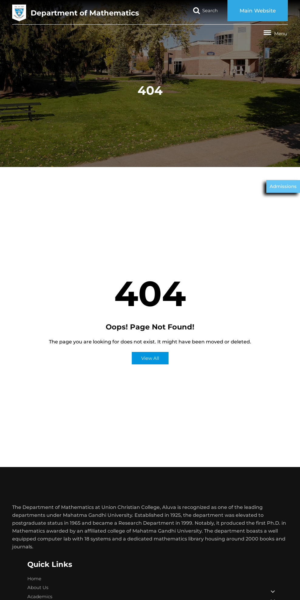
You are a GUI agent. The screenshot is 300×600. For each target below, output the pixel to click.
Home (34, 578)
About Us (37, 587)
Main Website (258, 11)
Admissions (283, 186)
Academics (39, 596)
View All (150, 358)
